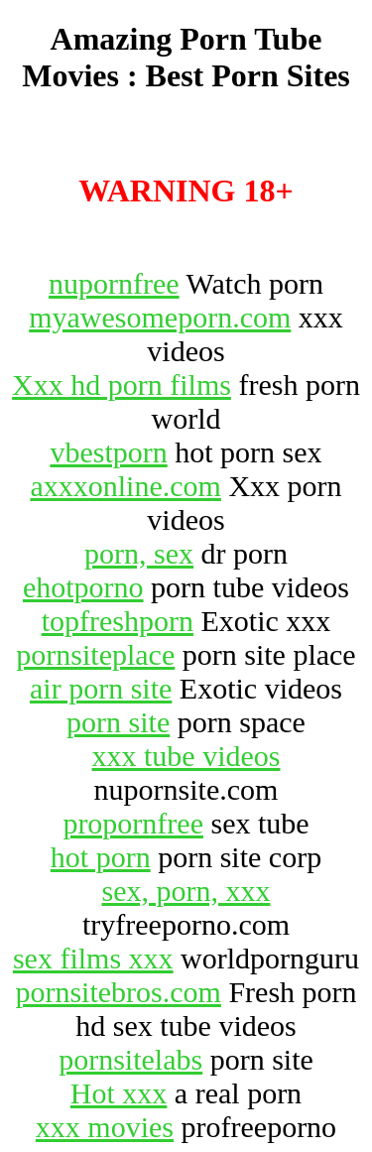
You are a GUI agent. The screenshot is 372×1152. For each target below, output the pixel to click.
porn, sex (138, 553)
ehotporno (83, 587)
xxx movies (105, 1126)
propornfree (132, 823)
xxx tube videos (186, 755)
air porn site (101, 688)
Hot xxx (119, 1093)
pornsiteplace (95, 654)
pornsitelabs (130, 1059)
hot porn (101, 856)
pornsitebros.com (117, 991)
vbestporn (108, 452)
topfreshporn (117, 620)
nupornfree (114, 283)
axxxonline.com (125, 485)
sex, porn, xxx (186, 890)
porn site (118, 721)
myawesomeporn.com (160, 317)
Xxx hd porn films (121, 384)
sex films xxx (93, 958)
